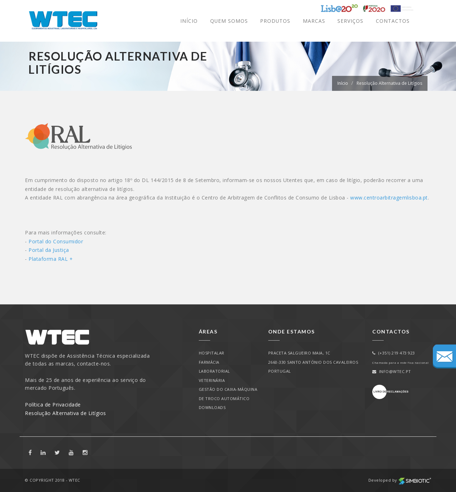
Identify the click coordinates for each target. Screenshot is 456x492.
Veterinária (212, 380)
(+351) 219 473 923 (393, 353)
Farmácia (209, 362)
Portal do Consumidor (56, 241)
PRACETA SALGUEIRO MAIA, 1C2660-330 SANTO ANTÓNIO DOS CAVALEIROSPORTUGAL (313, 362)
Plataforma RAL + (50, 258)
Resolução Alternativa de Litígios (389, 83)
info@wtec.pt (391, 371)
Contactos (393, 20)
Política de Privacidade (53, 404)
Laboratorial (214, 371)
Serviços (350, 20)
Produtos (275, 20)
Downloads (212, 407)
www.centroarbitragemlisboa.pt (389, 197)
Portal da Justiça (49, 250)
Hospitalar (211, 353)
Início (188, 20)
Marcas (314, 20)
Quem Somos (228, 20)
